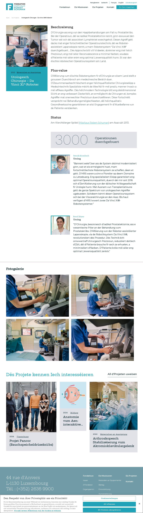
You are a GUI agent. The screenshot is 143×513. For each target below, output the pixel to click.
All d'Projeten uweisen (122, 374)
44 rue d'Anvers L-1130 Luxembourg (27, 480)
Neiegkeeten (94, 2)
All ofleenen (109, 504)
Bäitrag (101, 485)
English (121, 2)
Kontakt (110, 7)
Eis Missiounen (81, 7)
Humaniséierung (105, 494)
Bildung (74, 413)
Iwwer (85, 480)
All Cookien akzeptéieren (109, 510)
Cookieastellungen (109, 498)
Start (7, 17)
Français (114, 2)
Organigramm (88, 489)
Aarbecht (104, 2)
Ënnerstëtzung (104, 489)
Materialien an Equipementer (110, 480)
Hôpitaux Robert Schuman (93, 122)
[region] (71, 504)
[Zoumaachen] (139, 503)
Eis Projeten (97, 7)
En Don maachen (126, 7)
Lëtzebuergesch (131, 2)
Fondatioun (64, 7)
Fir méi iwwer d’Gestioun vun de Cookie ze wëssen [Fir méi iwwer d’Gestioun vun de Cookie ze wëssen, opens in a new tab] (37, 511)
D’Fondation (88, 485)
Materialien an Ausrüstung (113, 434)
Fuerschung (23, 437)
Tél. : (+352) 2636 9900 (30, 488)
